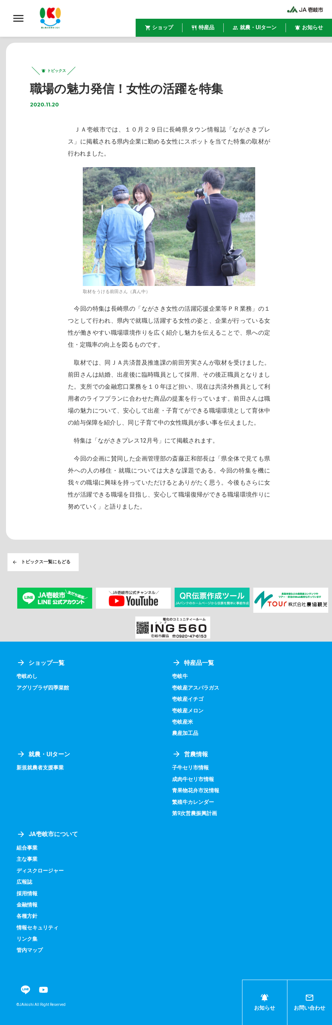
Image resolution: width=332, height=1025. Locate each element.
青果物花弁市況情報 (195, 791)
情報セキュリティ (37, 928)
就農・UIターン (43, 754)
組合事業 (26, 848)
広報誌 (24, 882)
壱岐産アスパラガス (195, 688)
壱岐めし (26, 676)
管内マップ (29, 950)
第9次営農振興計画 (194, 813)
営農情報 (190, 754)
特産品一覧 (193, 662)
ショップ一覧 (40, 662)
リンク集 (26, 939)
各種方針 (26, 916)
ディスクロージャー (40, 871)
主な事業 (26, 859)
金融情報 (26, 905)
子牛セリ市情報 (190, 768)
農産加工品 (185, 733)
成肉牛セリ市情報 (193, 779)
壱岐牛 (180, 676)
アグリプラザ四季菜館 (42, 688)
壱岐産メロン (187, 711)
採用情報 (26, 893)
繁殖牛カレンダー (193, 802)
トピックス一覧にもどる (41, 562)
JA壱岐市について (47, 834)
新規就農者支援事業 (40, 768)
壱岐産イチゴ (187, 699)
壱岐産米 (182, 722)
